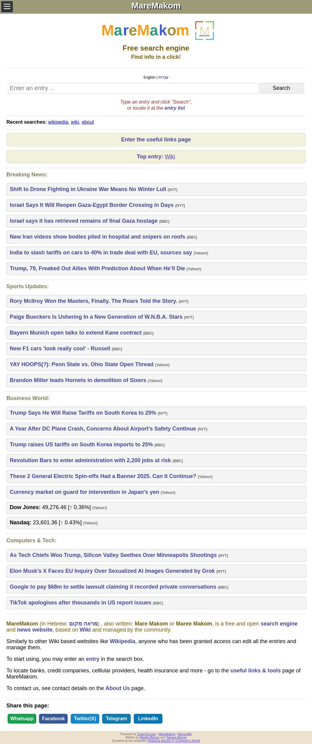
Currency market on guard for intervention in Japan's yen (85, 492)
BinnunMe (185, 734)
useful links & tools (255, 671)
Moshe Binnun (149, 737)
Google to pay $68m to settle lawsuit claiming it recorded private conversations (114, 587)
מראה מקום (83, 624)
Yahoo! (201, 253)
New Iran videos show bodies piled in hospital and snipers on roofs (98, 237)
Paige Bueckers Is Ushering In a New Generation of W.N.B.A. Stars (97, 317)
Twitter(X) (85, 718)
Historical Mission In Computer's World (173, 740)
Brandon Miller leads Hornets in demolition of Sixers (79, 380)
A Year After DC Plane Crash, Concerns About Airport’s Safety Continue (103, 429)
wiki (75, 122)
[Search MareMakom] (133, 88)
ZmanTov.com (146, 734)
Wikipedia (122, 641)
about (88, 122)
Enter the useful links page (156, 139)
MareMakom (167, 734)
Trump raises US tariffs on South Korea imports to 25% (82, 444)
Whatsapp (22, 718)
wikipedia (58, 122)
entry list (175, 108)
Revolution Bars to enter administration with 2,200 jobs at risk (91, 460)
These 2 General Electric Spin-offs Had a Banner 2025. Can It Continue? (104, 476)
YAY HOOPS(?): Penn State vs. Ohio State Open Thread (82, 364)
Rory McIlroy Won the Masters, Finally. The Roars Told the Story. (94, 301)
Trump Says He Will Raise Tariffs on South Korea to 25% (84, 413)
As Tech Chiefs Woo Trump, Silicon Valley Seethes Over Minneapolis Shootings (114, 555)
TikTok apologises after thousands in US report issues (81, 603)
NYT (172, 190)
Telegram (116, 718)
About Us (117, 688)
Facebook (53, 718)
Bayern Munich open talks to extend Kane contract (76, 333)
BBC (164, 221)
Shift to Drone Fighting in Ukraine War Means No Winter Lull (89, 189)
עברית (163, 77)
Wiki (85, 630)
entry (92, 659)
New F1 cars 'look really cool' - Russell (61, 348)
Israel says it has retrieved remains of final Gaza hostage (84, 221)
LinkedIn (148, 718)
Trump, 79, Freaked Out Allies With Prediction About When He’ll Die (98, 268)
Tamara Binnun (176, 737)
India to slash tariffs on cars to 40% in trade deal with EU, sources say (101, 253)
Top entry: (156, 157)
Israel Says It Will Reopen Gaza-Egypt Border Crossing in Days (92, 205)
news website (34, 630)
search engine (279, 624)
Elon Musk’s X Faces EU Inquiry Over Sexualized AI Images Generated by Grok (113, 571)
